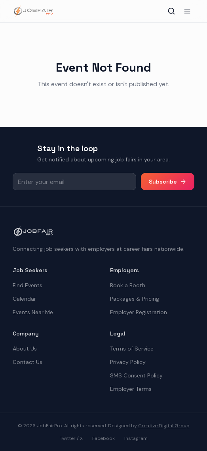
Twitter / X (71, 438)
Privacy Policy (128, 362)
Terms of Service (132, 348)
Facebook (103, 438)
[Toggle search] (171, 11)
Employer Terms (131, 388)
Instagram (136, 438)
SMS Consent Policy (136, 375)
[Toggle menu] (187, 11)
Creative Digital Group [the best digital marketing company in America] (164, 426)
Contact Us (27, 362)
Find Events (27, 285)
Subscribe (167, 181)
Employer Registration (138, 312)
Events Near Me (33, 312)
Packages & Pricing (134, 298)
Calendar (24, 298)
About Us (25, 348)
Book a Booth (127, 285)
